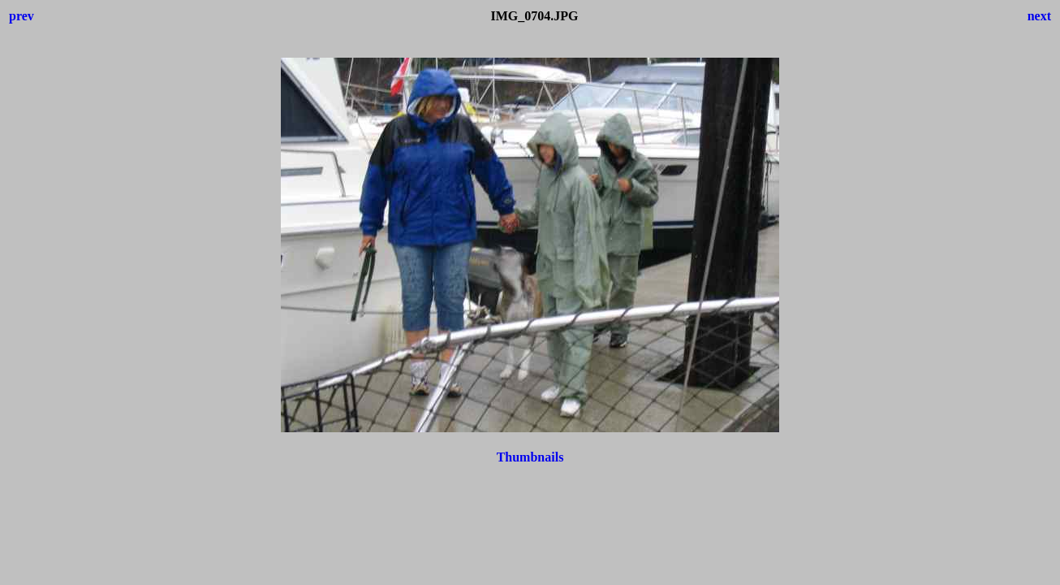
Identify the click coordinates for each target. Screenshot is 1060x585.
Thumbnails (530, 457)
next (1039, 16)
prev (21, 16)
